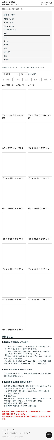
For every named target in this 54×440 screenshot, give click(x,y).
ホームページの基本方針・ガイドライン (15, 433)
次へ (35, 79)
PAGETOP (49, 435)
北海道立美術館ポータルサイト (45, 3)
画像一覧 (20, 84)
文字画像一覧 (7, 84)
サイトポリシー (7, 430)
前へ (18, 79)
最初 (8, 79)
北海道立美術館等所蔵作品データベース (10, 3)
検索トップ (6, 9)
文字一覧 (30, 84)
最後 (45, 79)
